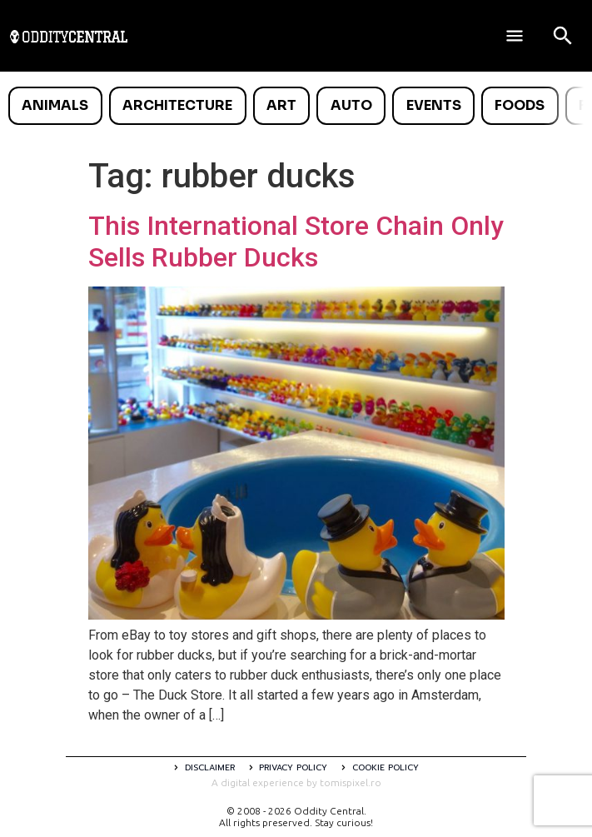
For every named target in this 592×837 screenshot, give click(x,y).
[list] (296, 105)
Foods (520, 105)
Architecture (177, 105)
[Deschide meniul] (514, 36)
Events (433, 105)
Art (281, 105)
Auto (351, 105)
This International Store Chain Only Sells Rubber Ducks (296, 241)
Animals (55, 105)
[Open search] (562, 35)
